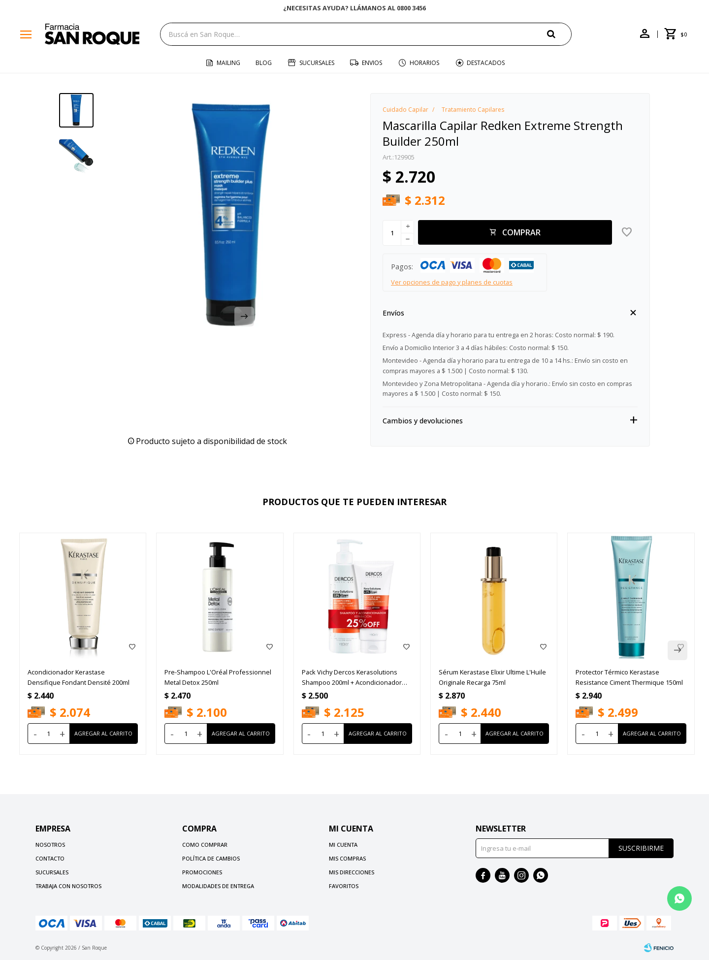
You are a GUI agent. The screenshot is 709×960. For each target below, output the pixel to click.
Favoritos (343, 886)
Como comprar (204, 844)
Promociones (202, 872)
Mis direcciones (351, 872)
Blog (264, 63)
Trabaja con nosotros (68, 886)
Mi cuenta (343, 844)
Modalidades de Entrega (218, 886)
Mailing (228, 63)
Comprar (521, 232)
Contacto (49, 858)
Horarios (424, 63)
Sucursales (316, 63)
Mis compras (347, 858)
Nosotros (50, 844)
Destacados (486, 63)
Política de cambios (211, 858)
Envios (372, 63)
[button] (559, 34)
